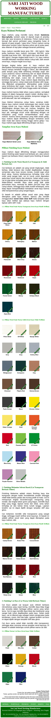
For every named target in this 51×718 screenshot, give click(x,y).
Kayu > (9, 28)
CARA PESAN (34, 18)
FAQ (47, 704)
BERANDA (7, 18)
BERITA (41, 704)
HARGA (44, 18)
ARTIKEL (5, 704)
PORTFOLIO (15, 704)
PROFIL (16, 18)
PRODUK (33, 22)
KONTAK (24, 18)
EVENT (33, 704)
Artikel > (3, 28)
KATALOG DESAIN (21, 22)
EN (48, 26)
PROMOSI (25, 704)
